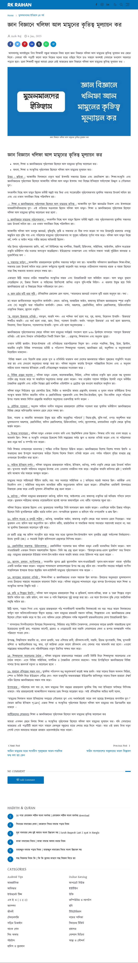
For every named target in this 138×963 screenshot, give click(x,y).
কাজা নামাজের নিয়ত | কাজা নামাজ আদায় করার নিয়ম (41, 841)
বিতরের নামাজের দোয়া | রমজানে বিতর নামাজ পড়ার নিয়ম (42, 824)
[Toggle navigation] (127, 4)
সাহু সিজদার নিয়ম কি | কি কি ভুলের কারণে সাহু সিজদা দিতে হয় (45, 858)
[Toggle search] (121, 4)
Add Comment (25, 780)
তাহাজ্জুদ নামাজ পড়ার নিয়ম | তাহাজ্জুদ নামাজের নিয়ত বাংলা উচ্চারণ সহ (49, 850)
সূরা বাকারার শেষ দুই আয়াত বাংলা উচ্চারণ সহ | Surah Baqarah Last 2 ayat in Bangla (57, 833)
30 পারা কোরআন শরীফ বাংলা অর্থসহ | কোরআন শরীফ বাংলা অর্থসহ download (52, 815)
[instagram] (102, 4)
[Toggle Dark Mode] (115, 4)
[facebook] (96, 4)
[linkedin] (108, 4)
